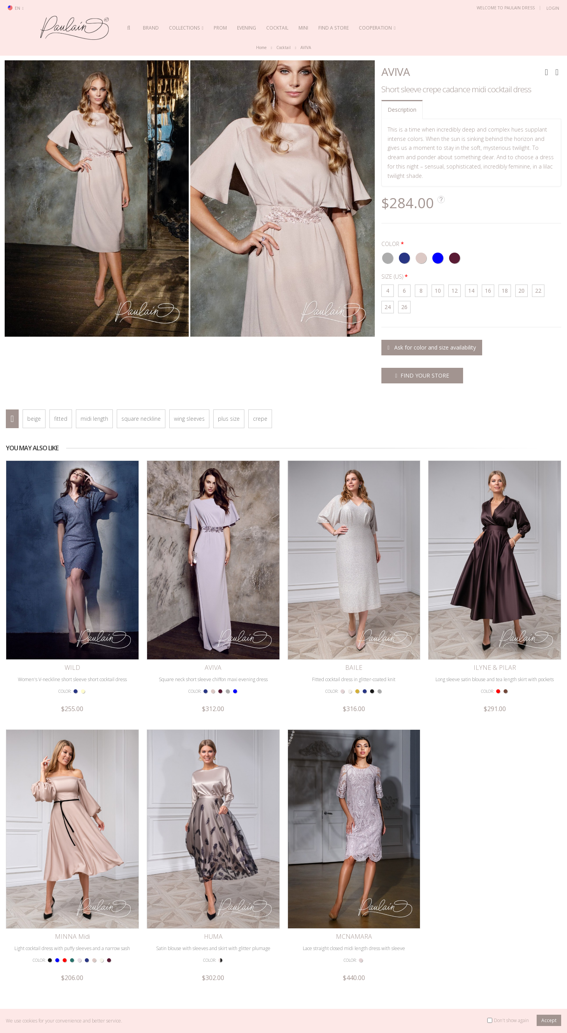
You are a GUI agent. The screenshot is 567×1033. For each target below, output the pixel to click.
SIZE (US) (392, 277)
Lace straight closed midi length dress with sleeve (354, 948)
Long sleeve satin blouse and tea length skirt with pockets (494, 679)
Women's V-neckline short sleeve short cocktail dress (72, 679)
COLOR (390, 244)
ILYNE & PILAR (495, 668)
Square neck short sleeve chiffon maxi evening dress (213, 679)
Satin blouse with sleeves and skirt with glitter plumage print (213, 952)
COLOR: (64, 691)
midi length (94, 419)
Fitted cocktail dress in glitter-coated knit (353, 679)
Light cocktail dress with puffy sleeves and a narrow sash (72, 948)
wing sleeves (189, 419)
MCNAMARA (354, 937)
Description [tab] (402, 109)
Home (261, 48)
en (16, 8)
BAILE (353, 668)
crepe (260, 419)
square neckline (141, 419)
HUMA (213, 937)
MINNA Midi (72, 937)
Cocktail (283, 48)
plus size (229, 419)
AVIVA (305, 48)
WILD (72, 668)
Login (552, 8)
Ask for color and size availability (432, 347)
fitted (60, 419)
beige (34, 419)
